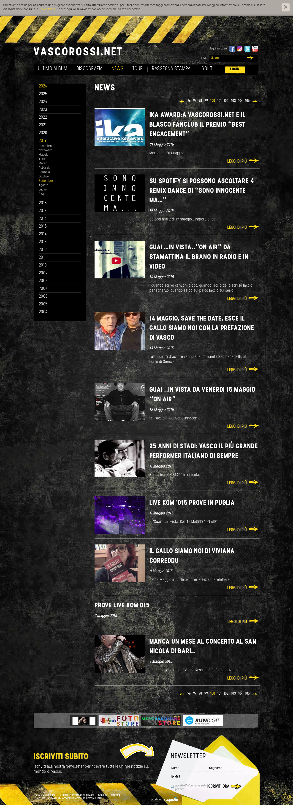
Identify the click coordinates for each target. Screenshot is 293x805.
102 (226, 101)
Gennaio (44, 172)
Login (234, 69)
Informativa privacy (83, 795)
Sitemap (116, 795)
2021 (43, 125)
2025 (43, 94)
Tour (138, 68)
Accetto (190, 787)
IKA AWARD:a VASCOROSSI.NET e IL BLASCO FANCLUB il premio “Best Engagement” (197, 125)
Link (204, 58)
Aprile (42, 159)
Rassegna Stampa (171, 68)
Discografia (89, 68)
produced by (165, 799)
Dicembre (45, 146)
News (118, 68)
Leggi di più (237, 161)
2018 (43, 203)
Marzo (43, 163)
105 (247, 101)
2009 (43, 273)
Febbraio (44, 168)
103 (233, 101)
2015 (43, 226)
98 (200, 101)
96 (189, 101)
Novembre (45, 150)
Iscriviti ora (218, 786)
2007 (43, 289)
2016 (43, 219)
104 (240, 101)
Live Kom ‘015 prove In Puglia (192, 503)
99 (206, 101)
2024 (43, 102)
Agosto (43, 185)
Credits (64, 795)
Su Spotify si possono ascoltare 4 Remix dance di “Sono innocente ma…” (201, 191)
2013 (43, 242)
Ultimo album (53, 68)
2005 (43, 304)
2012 (43, 250)
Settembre (46, 181)
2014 (43, 234)
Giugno (43, 194)
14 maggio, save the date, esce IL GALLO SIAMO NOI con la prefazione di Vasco (201, 328)
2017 (42, 211)
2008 (43, 281)
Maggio (44, 155)
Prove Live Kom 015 (122, 605)
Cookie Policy (47, 9)
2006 (43, 296)
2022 (43, 117)
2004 (43, 312)
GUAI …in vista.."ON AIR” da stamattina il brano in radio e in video (199, 257)
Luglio (43, 189)
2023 (43, 110)
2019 (43, 141)
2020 (43, 133)
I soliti (207, 68)
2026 (43, 86)
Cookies (102, 795)
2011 (42, 258)
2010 (43, 265)
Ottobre (44, 176)
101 (219, 101)
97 (194, 101)
